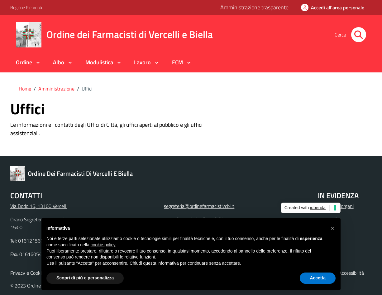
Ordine (24, 62)
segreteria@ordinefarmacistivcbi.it (199, 206)
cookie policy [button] (103, 244)
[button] (332, 228)
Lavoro (142, 62)
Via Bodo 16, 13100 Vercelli (38, 206)
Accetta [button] (318, 277)
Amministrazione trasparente (254, 7)
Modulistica (99, 62)
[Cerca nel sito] (358, 34)
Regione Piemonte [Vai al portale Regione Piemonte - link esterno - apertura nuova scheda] (26, 7)
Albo (58, 62)
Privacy (17, 273)
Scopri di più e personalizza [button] (85, 277)
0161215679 (32, 240)
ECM (177, 62)
